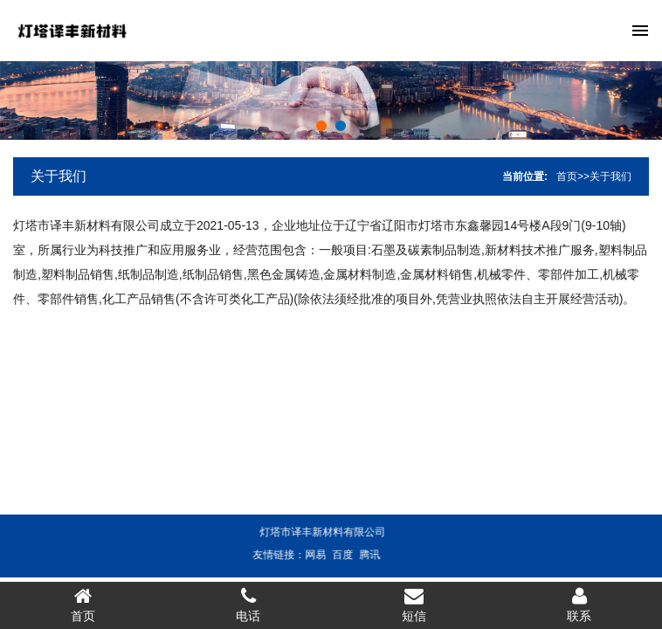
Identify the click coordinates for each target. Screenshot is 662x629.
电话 (249, 604)
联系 (580, 604)
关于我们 (58, 176)
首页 (566, 176)
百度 (332, 555)
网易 (305, 555)
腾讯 (359, 555)
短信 (414, 604)
